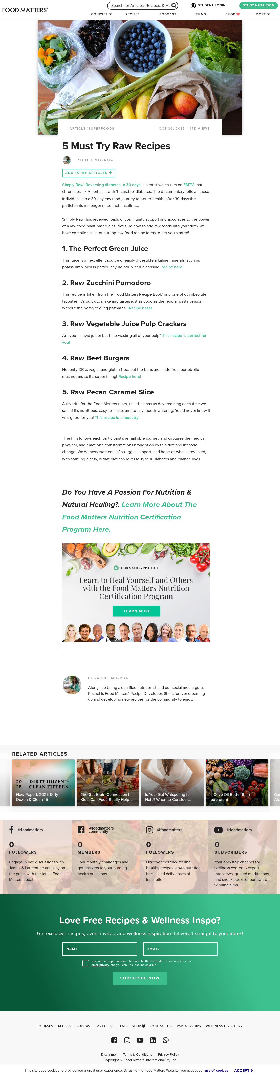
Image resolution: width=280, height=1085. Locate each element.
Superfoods (101, 129)
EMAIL (153, 948)
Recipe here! (140, 308)
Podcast (167, 14)
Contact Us (161, 1026)
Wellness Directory (224, 1026)
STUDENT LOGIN (208, 5)
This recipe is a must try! (117, 417)
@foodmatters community (101, 830)
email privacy (100, 965)
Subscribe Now (140, 978)
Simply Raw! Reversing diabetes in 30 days (102, 184)
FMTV (188, 184)
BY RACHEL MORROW (108, 678)
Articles (104, 1026)
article (78, 129)
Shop (233, 14)
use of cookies (216, 1070)
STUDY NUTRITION (258, 5)
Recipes (132, 14)
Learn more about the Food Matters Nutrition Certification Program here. (129, 517)
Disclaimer (109, 1055)
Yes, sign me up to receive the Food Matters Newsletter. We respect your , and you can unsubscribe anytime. (141, 963)
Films (201, 14)
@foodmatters (30, 830)
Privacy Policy (168, 1055)
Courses (99, 14)
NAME (72, 948)
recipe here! (172, 267)
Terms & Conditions (137, 1055)
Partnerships (189, 1026)
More (261, 14)
